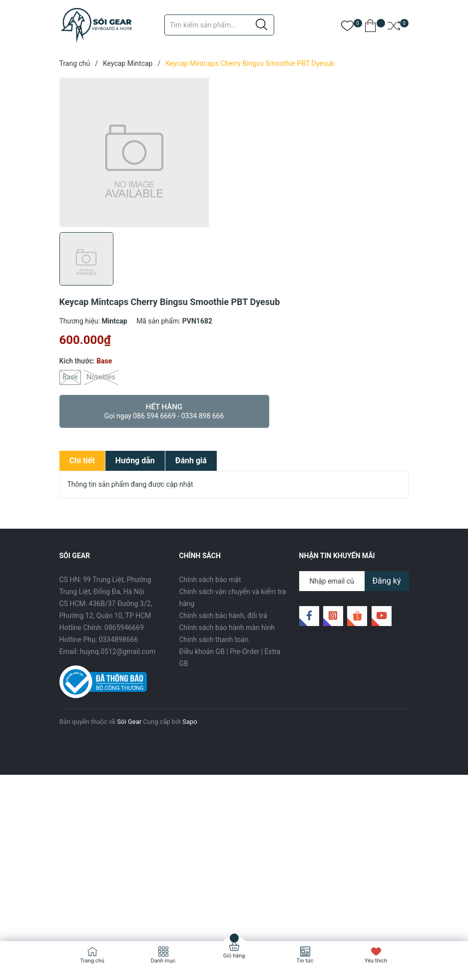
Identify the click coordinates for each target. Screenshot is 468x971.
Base (70, 377)
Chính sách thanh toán (214, 640)
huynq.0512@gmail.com (117, 651)
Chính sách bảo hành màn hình (227, 628)
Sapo (189, 721)
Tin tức (304, 961)
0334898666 (118, 640)
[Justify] (261, 25)
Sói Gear (129, 721)
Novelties (100, 377)
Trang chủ (92, 961)
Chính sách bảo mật (210, 580)
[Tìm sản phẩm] (219, 25)
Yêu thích (376, 961)
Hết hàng (164, 411)
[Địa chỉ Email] (354, 581)
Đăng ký (387, 581)
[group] (234, 152)
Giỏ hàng (234, 956)
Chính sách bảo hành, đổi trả (223, 616)
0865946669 (124, 628)
